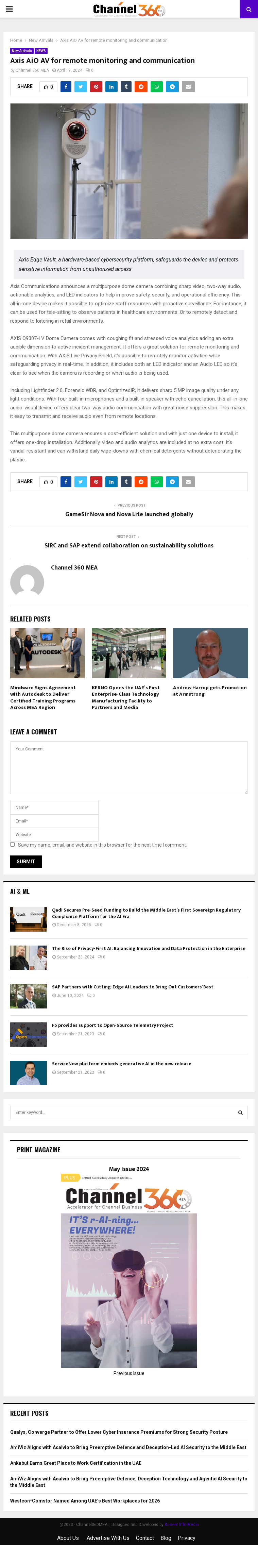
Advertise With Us (108, 1538)
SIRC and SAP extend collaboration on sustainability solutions (129, 546)
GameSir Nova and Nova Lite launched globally (129, 514)
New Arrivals (22, 51)
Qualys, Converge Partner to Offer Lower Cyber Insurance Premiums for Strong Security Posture (119, 1432)
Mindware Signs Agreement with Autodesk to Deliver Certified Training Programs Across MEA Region (43, 697)
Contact (145, 1538)
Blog (165, 1538)
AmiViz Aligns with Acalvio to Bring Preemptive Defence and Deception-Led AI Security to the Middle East (128, 1447)
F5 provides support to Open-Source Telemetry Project (112, 1025)
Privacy (186, 1538)
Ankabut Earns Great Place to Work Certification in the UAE (75, 1463)
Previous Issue (129, 1373)
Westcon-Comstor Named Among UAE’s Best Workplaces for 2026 (85, 1501)
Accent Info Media (182, 1524)
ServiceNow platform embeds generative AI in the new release (121, 1064)
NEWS (41, 51)
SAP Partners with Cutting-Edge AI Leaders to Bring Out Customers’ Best (132, 987)
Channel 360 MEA (32, 70)
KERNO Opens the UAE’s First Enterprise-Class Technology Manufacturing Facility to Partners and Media (126, 697)
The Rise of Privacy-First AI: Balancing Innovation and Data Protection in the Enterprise (148, 948)
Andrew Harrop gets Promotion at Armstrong (210, 691)
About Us (68, 1538)
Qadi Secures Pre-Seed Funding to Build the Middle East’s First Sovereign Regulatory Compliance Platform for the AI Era (146, 913)
